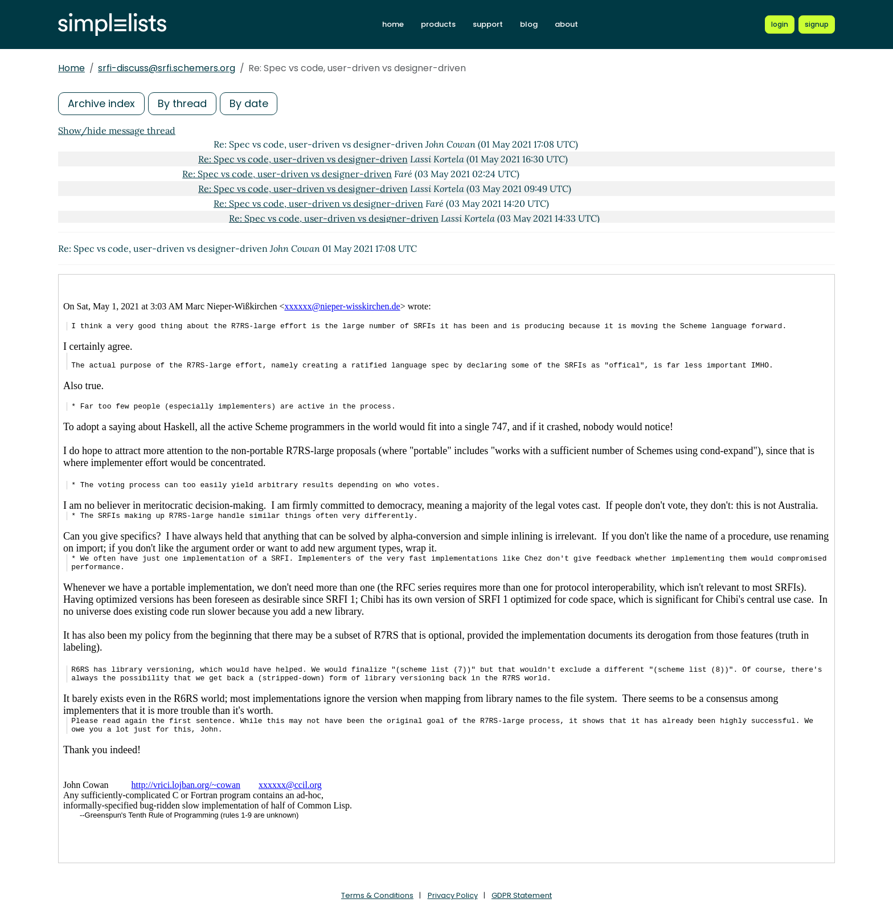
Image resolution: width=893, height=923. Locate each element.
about (566, 24)
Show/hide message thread (116, 130)
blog (529, 24)
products (438, 24)
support (488, 24)
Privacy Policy (453, 895)
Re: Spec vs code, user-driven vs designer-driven (303, 159)
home (393, 24)
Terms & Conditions (377, 895)
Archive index (101, 103)
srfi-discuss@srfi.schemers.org (166, 68)
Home (71, 68)
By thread (182, 103)
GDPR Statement (521, 895)
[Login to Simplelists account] (779, 24)
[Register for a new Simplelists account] (816, 24)
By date (249, 103)
